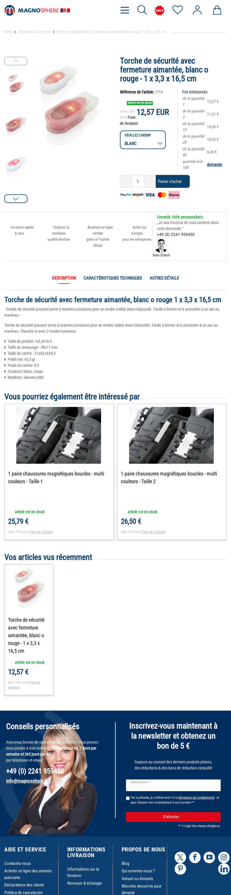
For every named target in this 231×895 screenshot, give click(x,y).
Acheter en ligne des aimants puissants (28, 874)
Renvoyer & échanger (84, 883)
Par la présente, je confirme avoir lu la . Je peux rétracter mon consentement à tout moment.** (175, 800)
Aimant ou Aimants (137, 878)
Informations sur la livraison (83, 872)
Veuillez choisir (138, 135)
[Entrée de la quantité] (137, 181)
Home (8, 32)
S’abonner (189, 816)
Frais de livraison (41, 532)
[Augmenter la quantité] (150, 181)
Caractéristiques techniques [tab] (113, 278)
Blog (125, 863)
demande (214, 164)
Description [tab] (64, 278)
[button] (15, 198)
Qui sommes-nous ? (138, 870)
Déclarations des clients (24, 885)
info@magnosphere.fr (26, 781)
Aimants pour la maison (34, 32)
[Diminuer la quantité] (125, 181)
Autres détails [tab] (164, 278)
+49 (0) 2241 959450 (176, 234)
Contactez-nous (17, 863)
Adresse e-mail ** (140, 782)
